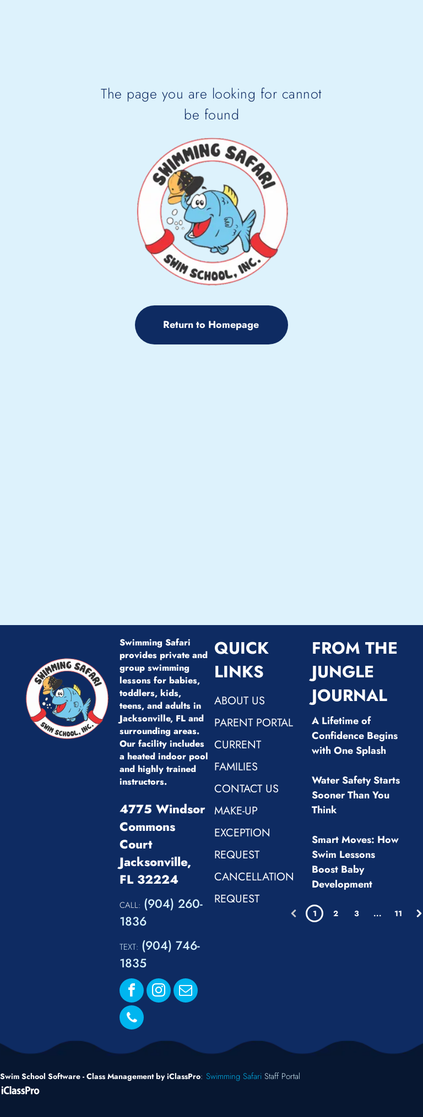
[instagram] (159, 991)
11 (398, 913)
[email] (185, 991)
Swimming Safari (234, 1076)
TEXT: (129, 947)
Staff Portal (282, 1076)
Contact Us (246, 789)
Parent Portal (253, 723)
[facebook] (132, 991)
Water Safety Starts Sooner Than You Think (356, 795)
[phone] (132, 1018)
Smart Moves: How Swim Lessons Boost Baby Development (355, 862)
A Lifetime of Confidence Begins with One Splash (355, 736)
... (377, 913)
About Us (239, 701)
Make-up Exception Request (242, 833)
